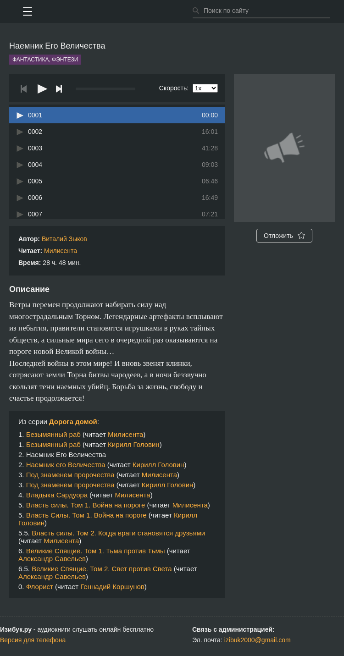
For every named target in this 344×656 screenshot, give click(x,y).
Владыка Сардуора (57, 495)
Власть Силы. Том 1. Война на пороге (86, 515)
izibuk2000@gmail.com (257, 640)
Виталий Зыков (64, 239)
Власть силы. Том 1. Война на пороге (85, 505)
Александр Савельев (52, 558)
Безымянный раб (53, 434)
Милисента (60, 250)
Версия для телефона (33, 640)
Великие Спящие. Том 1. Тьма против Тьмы (95, 551)
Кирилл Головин (134, 444)
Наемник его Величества (65, 465)
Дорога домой (73, 421)
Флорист (39, 586)
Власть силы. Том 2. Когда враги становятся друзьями (118, 533)
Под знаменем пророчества (70, 475)
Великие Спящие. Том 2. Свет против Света (102, 569)
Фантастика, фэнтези (45, 59)
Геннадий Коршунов (112, 586)
